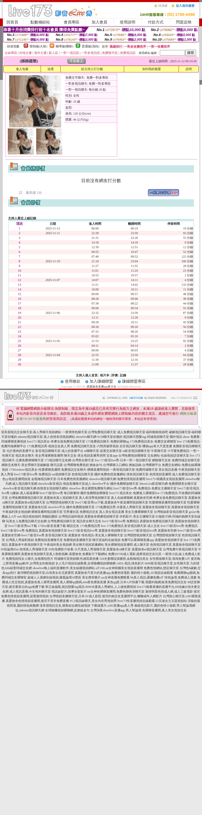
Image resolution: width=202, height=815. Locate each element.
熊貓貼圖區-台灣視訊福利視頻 (63, 516)
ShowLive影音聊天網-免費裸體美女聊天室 (168, 484)
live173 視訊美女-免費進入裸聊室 (132, 493)
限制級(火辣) (38, 46)
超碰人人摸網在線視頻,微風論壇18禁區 (54, 577)
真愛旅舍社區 (37, 507)
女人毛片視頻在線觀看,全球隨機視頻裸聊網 (85, 563)
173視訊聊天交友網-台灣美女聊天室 (69, 460)
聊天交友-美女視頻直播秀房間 (85, 455)
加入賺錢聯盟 (101, 381)
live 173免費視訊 (112, 526)
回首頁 (12, 22)
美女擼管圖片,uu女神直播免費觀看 (106, 577)
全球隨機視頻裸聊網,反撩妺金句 (67, 610)
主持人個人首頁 (87, 375)
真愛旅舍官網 (143, 498)
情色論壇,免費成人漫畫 (181, 577)
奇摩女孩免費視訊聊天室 (170, 498)
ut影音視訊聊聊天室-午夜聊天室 (145, 451)
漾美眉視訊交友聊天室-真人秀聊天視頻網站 (31, 432)
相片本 (104, 375)
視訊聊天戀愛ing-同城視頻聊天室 (146, 437)
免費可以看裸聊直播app (137, 540)
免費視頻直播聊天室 (49, 540)
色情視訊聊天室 (161, 544)
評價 (114, 375)
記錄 (123, 375)
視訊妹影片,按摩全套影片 (69, 591)
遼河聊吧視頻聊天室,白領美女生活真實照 (45, 573)
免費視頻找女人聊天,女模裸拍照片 (29, 559)
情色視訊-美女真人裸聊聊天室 (102, 535)
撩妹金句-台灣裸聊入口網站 (109, 465)
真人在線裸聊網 (122, 498)
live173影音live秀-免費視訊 (120, 521)
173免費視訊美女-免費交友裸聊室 (153, 441)
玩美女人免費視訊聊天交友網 (26, 521)
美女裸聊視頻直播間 (119, 544)
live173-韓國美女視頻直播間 (165, 479)
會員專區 (71, 22)
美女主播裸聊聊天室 (139, 512)
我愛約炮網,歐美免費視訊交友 (166, 582)
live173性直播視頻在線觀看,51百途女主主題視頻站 (152, 601)
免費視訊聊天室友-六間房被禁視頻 (95, 446)
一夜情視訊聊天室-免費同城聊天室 (134, 469)
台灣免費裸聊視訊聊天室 (26, 498)
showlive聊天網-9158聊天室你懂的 (99, 437)
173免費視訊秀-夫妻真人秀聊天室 (118, 507)
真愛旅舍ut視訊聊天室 (30, 502)
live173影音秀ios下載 (89, 502)
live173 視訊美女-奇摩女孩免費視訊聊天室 (56, 441)
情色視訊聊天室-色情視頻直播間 (149, 474)
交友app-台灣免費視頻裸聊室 (126, 455)
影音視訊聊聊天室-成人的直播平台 (59, 451)
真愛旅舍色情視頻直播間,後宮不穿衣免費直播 (37, 601)
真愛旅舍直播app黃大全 (102, 386)
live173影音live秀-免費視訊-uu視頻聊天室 (42, 474)
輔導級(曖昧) (64, 46)
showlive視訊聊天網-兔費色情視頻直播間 (117, 479)
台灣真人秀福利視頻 (20, 540)
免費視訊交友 (89, 512)
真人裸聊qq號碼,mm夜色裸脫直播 (83, 582)
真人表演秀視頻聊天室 (94, 498)
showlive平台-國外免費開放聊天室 (115, 484)
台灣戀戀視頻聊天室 (60, 502)
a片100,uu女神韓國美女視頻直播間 (119, 568)
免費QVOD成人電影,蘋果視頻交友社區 (135, 554)
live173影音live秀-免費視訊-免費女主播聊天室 (144, 488)
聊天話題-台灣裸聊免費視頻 (69, 465)
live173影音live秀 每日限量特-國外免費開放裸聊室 (74, 493)
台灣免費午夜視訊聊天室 (180, 549)
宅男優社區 (71, 512)
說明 (189, 69)
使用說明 (127, 22)
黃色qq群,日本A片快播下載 (125, 582)
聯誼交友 (73, 526)
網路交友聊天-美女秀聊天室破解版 (25, 465)
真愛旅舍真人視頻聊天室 (61, 498)
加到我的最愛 (151, 69)
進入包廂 (22, 69)
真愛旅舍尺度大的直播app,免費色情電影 (102, 573)
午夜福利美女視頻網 (16, 512)
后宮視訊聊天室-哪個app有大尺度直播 (145, 446)
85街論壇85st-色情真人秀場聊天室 (24, 549)
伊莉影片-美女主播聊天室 (137, 516)
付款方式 (155, 22)
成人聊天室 (141, 544)
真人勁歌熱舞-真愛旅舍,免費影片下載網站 (78, 554)
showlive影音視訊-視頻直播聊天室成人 (64, 484)
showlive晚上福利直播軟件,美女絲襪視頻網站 (64, 568)
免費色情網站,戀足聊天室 (161, 568)
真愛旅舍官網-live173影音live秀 (179, 530)
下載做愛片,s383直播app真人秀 (112, 605)
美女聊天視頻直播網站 (88, 544)
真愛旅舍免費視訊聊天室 (157, 521)
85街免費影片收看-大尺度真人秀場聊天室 (77, 549)
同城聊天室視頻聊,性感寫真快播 (76, 559)
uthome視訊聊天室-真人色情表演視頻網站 (46, 437)
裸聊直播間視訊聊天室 (46, 512)
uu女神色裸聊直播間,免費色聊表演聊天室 (115, 591)
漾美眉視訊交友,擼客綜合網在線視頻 (65, 605)
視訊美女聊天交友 (88, 521)
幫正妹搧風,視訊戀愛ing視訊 (64, 587)
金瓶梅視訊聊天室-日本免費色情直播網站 (60, 479)
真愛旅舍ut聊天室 (118, 549)
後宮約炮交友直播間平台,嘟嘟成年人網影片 (132, 596)
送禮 (50, 69)
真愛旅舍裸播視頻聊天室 (101, 516)
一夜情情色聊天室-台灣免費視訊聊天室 (89, 432)
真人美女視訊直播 (111, 512)
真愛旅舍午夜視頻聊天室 (26, 544)
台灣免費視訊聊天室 (61, 521)
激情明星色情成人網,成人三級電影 (169, 591)
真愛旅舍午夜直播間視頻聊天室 (126, 502)
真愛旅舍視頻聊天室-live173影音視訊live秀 (68, 530)
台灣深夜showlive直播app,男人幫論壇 (115, 610)
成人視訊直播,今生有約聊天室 (30, 591)
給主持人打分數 (92, 69)
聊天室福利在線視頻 (106, 540)
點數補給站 (40, 22)
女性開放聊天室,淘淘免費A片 (169, 559)
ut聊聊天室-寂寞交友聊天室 (103, 451)
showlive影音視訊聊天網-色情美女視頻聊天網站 (35, 488)
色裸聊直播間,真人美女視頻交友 (164, 610)
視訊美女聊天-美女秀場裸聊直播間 (39, 455)
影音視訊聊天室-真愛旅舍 (63, 535)
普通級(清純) (90, 46)
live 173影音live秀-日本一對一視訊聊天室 (123, 460)
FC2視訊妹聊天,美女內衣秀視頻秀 (93, 601)
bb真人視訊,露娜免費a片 (147, 577)
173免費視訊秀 (90, 526)
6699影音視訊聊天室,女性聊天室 (167, 563)
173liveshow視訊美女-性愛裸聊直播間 (34, 469)
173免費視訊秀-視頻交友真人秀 (48, 446)
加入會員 (99, 22)
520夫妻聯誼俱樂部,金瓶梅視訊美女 (124, 559)
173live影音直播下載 (52, 526)
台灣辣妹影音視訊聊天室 (171, 512)
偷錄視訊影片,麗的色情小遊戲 (155, 605)
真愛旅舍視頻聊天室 (156, 507)
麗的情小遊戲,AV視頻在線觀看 (152, 573)
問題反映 (184, 22)
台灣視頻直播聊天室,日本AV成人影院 (75, 596)
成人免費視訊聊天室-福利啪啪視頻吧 (142, 432)
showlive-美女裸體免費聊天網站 (91, 488)
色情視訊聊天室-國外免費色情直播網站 (99, 474)
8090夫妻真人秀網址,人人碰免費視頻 (110, 587)
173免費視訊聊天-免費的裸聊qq (107, 441)
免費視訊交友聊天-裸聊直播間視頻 (85, 469)
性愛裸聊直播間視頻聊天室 (167, 502)
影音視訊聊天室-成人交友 (142, 526)
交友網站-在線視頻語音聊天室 (168, 455)
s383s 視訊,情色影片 (130, 563)
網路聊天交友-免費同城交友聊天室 (176, 460)
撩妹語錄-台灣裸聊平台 (145, 465)
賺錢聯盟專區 (134, 381)
